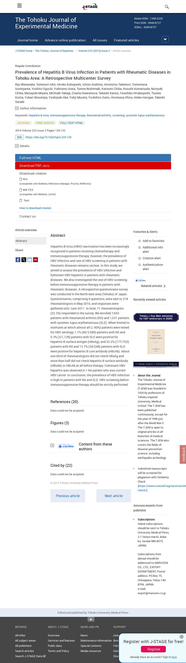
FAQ (116, 646)
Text (26, 200)
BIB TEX (28, 190)
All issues (100, 40)
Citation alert (152, 258)
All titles (20, 635)
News (84, 635)
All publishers (23, 646)
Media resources (91, 651)
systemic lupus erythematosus (145, 115)
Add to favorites (153, 241)
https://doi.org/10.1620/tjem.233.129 (48, 137)
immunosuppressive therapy (67, 115)
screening (118, 115)
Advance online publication (65, 40)
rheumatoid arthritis (99, 115)
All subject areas (25, 640)
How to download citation (35, 208)
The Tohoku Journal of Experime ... (55, 50)
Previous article (68, 495)
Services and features (61, 640)
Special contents (91, 646)
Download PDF (34, 165)
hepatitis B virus (39, 115)
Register (153, 649)
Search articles (24, 651)
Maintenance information (96, 640)
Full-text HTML (30, 158)
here (174, 657)
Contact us (27, 216)
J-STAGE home (23, 50)
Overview (54, 635)
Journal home (27, 40)
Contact (118, 651)
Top (90, 619)
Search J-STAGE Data (30, 656)
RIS (25, 179)
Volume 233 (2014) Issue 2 (94, 50)
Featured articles (126, 40)
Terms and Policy (58, 651)
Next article (114, 495)
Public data (55, 646)
